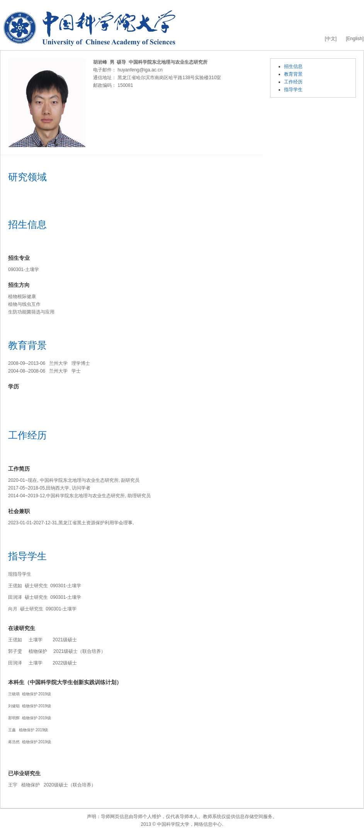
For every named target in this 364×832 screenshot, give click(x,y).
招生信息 (293, 66)
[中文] (331, 38)
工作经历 (293, 82)
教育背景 (293, 74)
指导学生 (293, 89)
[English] (355, 38)
